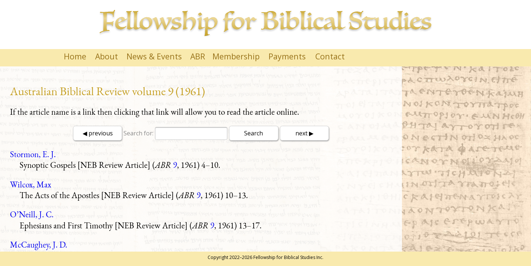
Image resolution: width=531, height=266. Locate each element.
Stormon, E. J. (33, 154)
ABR (197, 56)
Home (75, 56)
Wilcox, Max (30, 184)
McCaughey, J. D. (38, 244)
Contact (330, 56)
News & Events (154, 56)
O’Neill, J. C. (31, 214)
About (106, 56)
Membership (236, 56)
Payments (287, 56)
